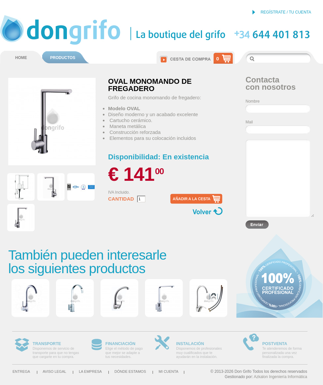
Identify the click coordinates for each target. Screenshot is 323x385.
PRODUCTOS (62, 57)
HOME (21, 57)
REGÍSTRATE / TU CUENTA (286, 12)
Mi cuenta (168, 371)
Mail (249, 122)
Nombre (253, 101)
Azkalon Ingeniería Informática (280, 376)
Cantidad (121, 199)
